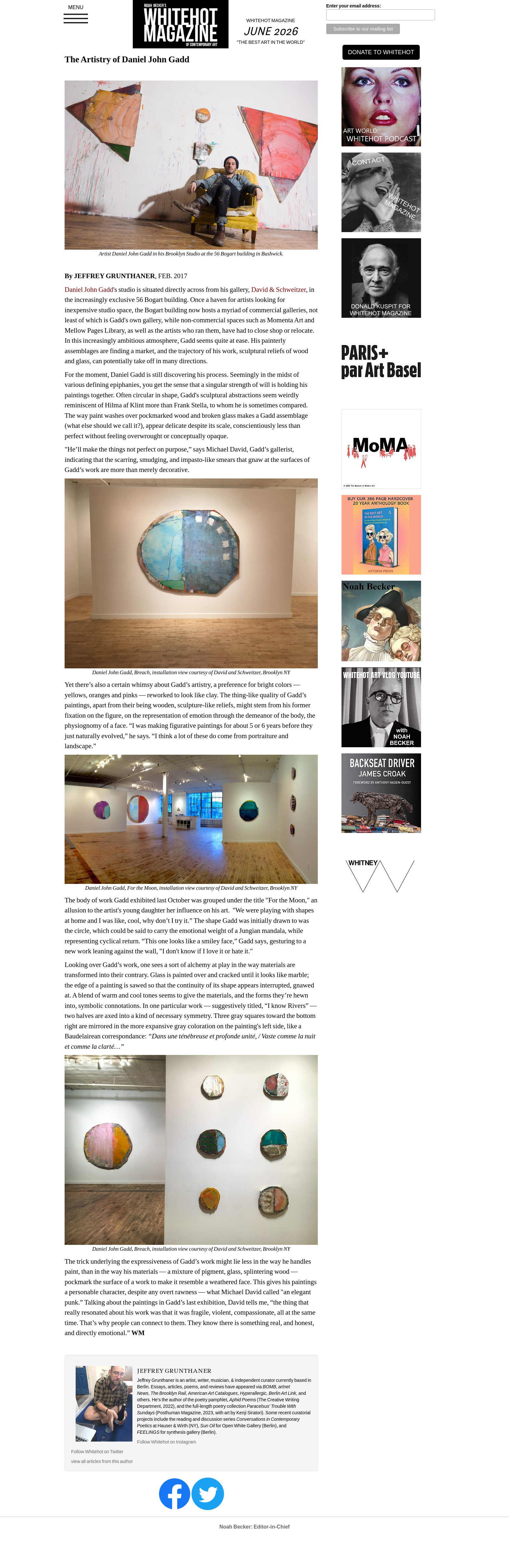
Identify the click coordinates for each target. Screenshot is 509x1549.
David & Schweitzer (278, 289)
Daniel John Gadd (89, 289)
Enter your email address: (353, 5)
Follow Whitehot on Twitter (97, 1451)
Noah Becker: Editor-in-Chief (254, 1527)
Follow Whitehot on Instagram (167, 1441)
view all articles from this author (102, 1461)
